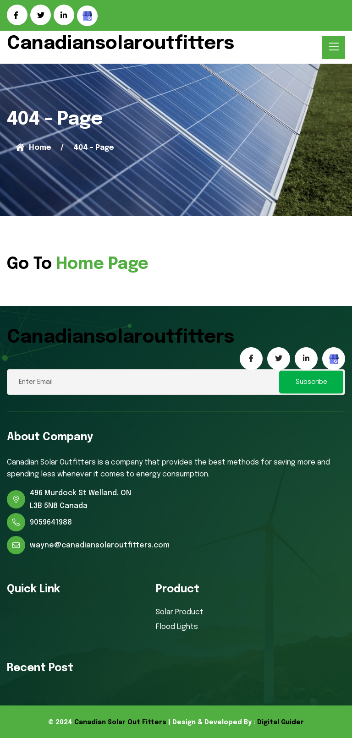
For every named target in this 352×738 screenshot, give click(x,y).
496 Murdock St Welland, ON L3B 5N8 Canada (80, 499)
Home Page (102, 264)
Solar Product (180, 612)
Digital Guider (280, 722)
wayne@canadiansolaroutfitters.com (100, 545)
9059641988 (51, 522)
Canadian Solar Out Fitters (120, 722)
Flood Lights (177, 627)
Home (33, 148)
